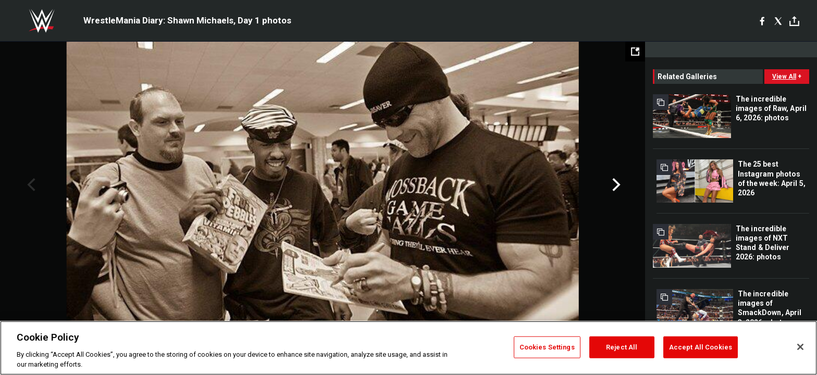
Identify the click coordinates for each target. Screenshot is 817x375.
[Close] (800, 346)
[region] (408, 348)
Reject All (621, 347)
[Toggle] (794, 21)
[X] (778, 21)
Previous (30, 185)
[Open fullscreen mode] (635, 51)
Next (615, 185)
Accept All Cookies (700, 347)
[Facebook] (762, 21)
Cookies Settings (547, 347)
